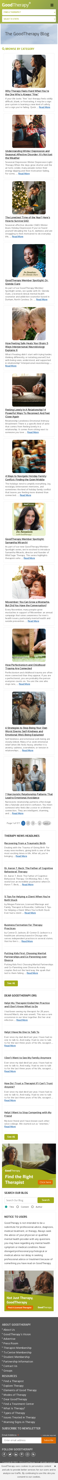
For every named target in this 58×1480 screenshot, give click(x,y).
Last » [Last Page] (47, 823)
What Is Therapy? (14, 1408)
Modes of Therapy (14, 1394)
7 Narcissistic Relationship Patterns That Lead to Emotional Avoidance (29, 796)
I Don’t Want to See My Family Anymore (27, 1057)
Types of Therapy (14, 1412)
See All (11, 983)
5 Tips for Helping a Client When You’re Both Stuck (27, 898)
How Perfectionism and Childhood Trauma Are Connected (25, 666)
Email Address (10, 1435)
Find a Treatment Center (18, 1403)
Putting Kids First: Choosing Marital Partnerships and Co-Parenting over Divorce (25, 957)
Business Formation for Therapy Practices (23, 926)
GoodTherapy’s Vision (17, 1334)
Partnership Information (18, 1361)
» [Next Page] (39, 823)
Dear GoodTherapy (15, 1399)
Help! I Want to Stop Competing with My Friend (27, 1114)
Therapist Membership (17, 1347)
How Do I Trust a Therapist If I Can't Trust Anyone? (28, 1085)
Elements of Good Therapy (20, 1390)
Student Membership (16, 1356)
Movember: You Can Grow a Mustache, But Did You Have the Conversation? (27, 603)
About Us (9, 1329)
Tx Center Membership (17, 1352)
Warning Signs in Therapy (19, 1422)
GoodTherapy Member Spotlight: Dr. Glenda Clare (26, 282)
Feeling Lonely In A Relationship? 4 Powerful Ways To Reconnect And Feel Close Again (27, 413)
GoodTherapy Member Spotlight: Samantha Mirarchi (24, 541)
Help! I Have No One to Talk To (21, 1032)
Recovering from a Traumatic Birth (24, 843)
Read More (44, 107)
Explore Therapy (13, 1385)
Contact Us (10, 1366)
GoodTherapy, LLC (31, 1462)
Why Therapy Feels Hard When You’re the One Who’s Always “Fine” (27, 92)
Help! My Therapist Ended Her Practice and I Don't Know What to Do (27, 1004)
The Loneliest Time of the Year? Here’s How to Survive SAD (27, 219)
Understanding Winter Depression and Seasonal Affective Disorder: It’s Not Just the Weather (28, 154)
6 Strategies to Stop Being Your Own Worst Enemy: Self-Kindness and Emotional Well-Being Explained (26, 731)
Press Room (10, 1343)
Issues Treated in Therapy (19, 1417)
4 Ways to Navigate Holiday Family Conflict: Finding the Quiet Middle (25, 478)
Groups (7, 1370)
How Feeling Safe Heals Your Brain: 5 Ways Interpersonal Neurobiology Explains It (26, 347)
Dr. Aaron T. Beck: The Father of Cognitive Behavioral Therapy (28, 870)
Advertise (9, 1338)
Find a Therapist (13, 1381)
